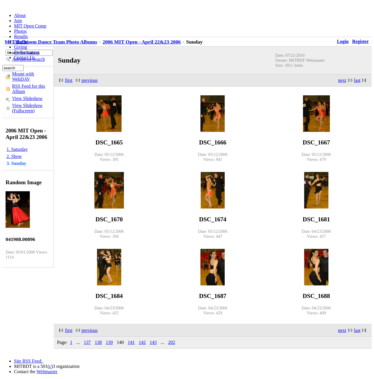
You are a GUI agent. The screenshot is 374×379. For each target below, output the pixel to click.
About (20, 15)
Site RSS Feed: (29, 361)
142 (142, 342)
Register (360, 41)
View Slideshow (27, 98)
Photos (20, 31)
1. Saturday (17, 149)
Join (18, 20)
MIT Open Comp (30, 25)
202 (171, 342)
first (68, 80)
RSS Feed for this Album (28, 89)
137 (87, 342)
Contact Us (24, 57)
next (342, 80)
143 (153, 342)
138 (98, 342)
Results (21, 36)
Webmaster (47, 371)
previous (90, 80)
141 (131, 342)
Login (343, 41)
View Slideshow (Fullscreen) (27, 108)
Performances (27, 52)
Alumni (21, 41)
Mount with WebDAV (23, 76)
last (357, 80)
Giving (20, 46)
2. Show (14, 156)
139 (109, 342)
